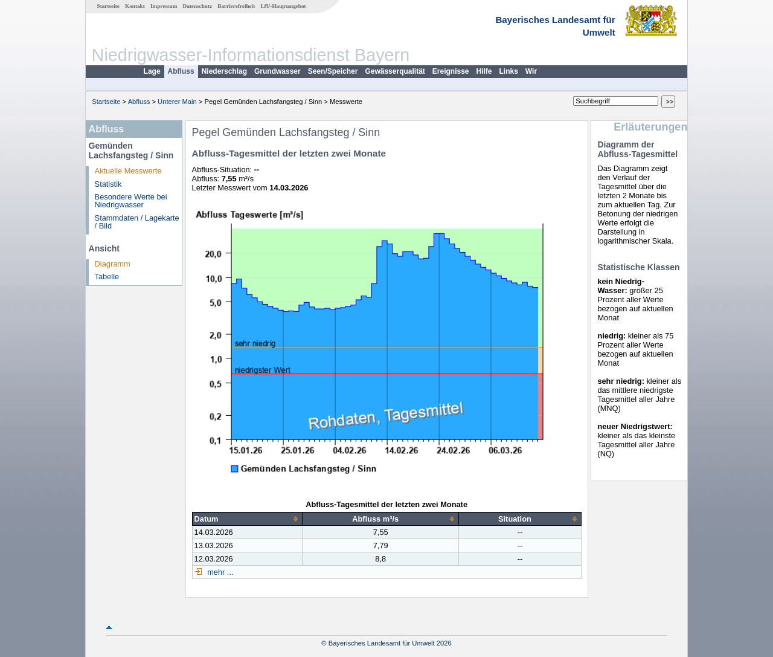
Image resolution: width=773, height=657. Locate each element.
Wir (531, 71)
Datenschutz (198, 6)
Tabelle (107, 276)
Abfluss (181, 71)
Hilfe (484, 71)
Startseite (108, 6)
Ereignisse (450, 71)
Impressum (163, 6)
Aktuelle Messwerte (128, 170)
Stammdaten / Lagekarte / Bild (137, 221)
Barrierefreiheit (236, 6)
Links (508, 71)
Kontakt (135, 6)
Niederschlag (224, 71)
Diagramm (112, 263)
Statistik (108, 184)
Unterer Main (177, 101)
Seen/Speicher (333, 71)
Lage (152, 71)
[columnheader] (247, 518)
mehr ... (219, 572)
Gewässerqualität (395, 71)
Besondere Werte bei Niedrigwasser (131, 200)
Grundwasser (277, 71)
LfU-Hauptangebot (283, 6)
